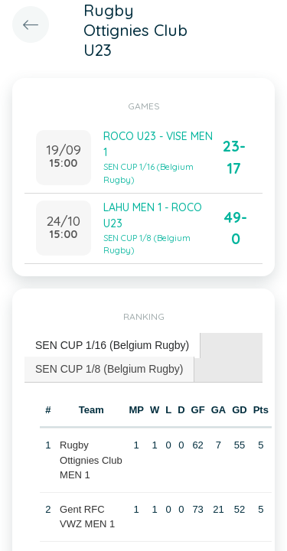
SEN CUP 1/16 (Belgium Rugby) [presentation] (112, 345)
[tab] (112, 345)
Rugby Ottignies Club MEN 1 (91, 460)
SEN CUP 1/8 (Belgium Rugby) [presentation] (109, 369)
